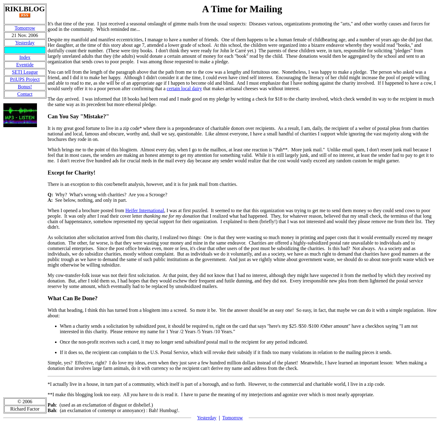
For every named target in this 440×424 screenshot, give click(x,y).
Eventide (25, 64)
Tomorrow (25, 28)
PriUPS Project (25, 79)
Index (24, 57)
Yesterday (25, 42)
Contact (24, 94)
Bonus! (25, 86)
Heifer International (144, 210)
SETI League (25, 72)
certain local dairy (184, 88)
